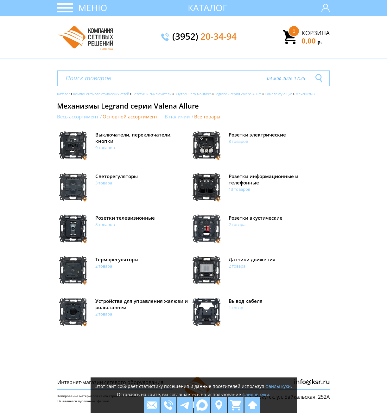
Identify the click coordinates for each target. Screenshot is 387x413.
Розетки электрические (257, 134)
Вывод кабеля (246, 301)
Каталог (207, 7)
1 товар (236, 307)
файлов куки (255, 394)
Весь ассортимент (77, 117)
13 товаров (239, 189)
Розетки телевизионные (125, 218)
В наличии (177, 117)
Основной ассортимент (130, 117)
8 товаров (238, 141)
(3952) (204, 37)
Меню (92, 7)
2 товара (237, 224)
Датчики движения (252, 259)
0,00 (311, 40)
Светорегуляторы (116, 176)
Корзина (315, 33)
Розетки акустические (255, 218)
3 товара (103, 183)
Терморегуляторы (116, 259)
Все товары (207, 117)
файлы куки (278, 386)
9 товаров (105, 147)
